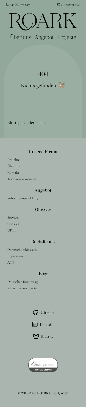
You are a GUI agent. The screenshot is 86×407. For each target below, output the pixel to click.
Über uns (20, 37)
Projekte (66, 37)
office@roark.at (70, 4)
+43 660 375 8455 (20, 4)
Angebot (44, 37)
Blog (43, 273)
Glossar (43, 209)
